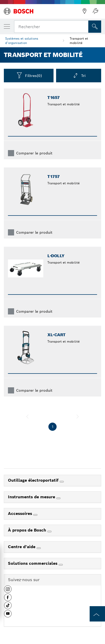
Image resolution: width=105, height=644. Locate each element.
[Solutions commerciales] (61, 565)
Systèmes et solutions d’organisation (21, 41)
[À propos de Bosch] (49, 531)
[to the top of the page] (97, 614)
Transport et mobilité (79, 41)
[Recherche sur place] (94, 26)
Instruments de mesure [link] (32, 497)
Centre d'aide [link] (22, 546)
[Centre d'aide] (39, 548)
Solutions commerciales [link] (33, 563)
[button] (8, 591)
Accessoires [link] (20, 513)
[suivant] (78, 416)
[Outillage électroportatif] (62, 481)
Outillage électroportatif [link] (34, 480)
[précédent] (27, 416)
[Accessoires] (35, 515)
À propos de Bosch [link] (27, 530)
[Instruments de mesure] (58, 498)
